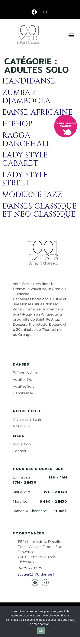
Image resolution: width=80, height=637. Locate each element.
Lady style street (25, 179)
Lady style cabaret (25, 159)
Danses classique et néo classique (39, 210)
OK (41, 630)
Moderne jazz (32, 195)
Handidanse (28, 81)
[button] (71, 35)
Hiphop (17, 124)
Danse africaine (37, 112)
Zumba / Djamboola (26, 97)
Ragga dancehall (26, 140)
